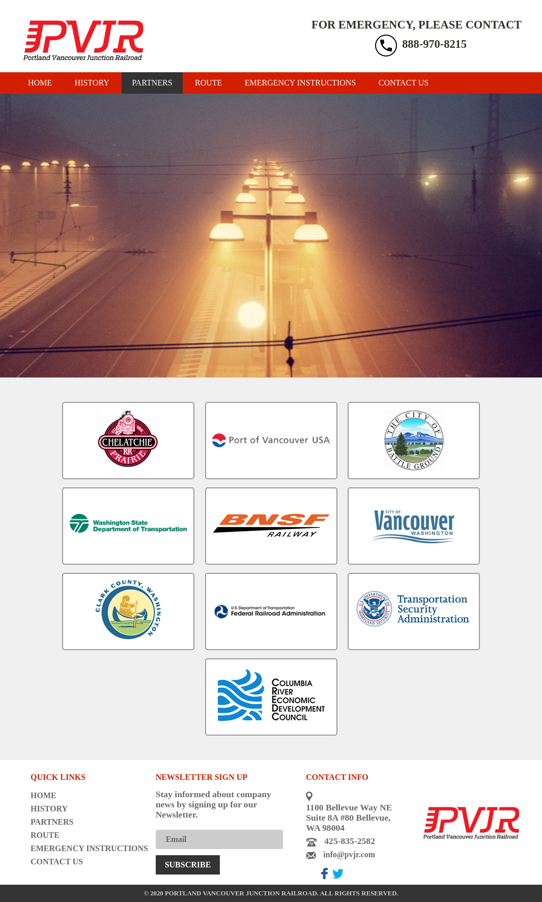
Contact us (404, 82)
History (92, 82)
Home (40, 82)
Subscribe (188, 864)
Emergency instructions (300, 82)
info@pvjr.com (349, 854)
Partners (152, 82)
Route (208, 82)
